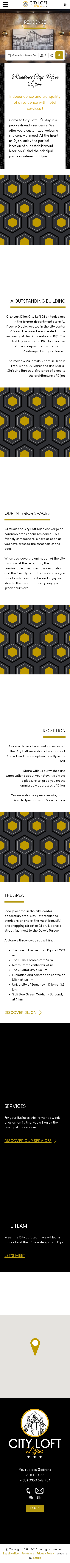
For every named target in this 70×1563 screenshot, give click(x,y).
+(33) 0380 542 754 (35, 1480)
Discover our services (28, 1140)
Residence (27, 1553)
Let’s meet (14, 1255)
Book (35, 1508)
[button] (59, 55)
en (65, 4)
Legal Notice (11, 1553)
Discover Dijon (20, 1012)
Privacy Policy (45, 1553)
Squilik (37, 1557)
